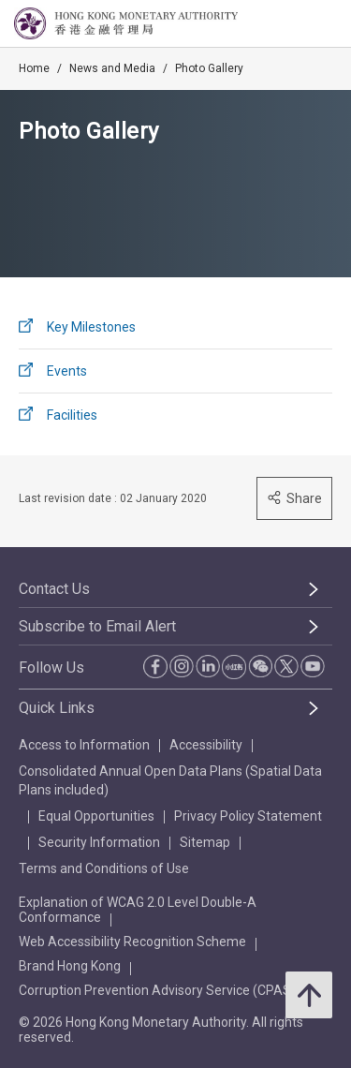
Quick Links (57, 708)
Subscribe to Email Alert (97, 626)
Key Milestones (91, 326)
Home (34, 68)
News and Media (112, 68)
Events (67, 370)
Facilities (72, 415)
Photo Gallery (209, 68)
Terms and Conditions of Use (104, 868)
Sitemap (205, 842)
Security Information (99, 842)
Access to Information (84, 744)
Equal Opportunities (96, 815)
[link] (289, 24)
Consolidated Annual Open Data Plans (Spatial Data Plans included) (170, 780)
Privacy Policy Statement (248, 815)
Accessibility (205, 744)
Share (294, 498)
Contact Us (54, 589)
